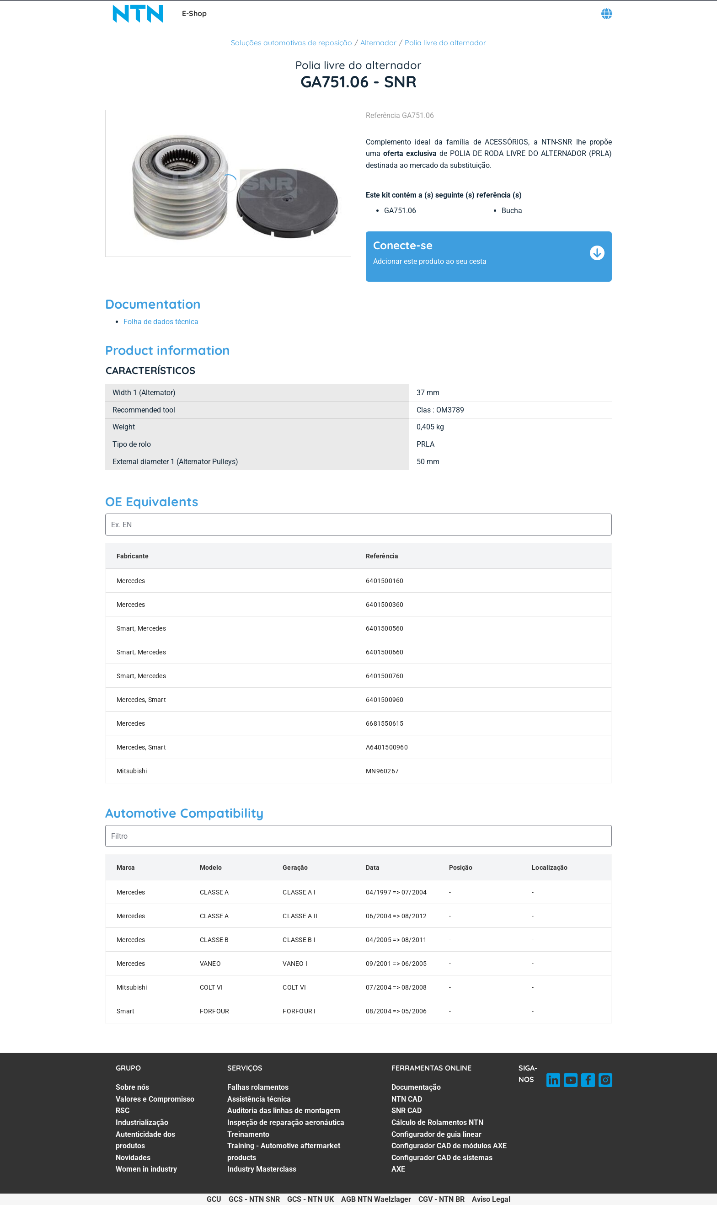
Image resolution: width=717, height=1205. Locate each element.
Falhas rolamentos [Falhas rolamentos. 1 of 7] (258, 1087)
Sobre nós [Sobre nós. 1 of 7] (132, 1087)
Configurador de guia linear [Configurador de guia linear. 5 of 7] (436, 1134)
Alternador (378, 42)
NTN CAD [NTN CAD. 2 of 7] (406, 1099)
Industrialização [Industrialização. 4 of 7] (142, 1122)
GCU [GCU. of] (214, 1199)
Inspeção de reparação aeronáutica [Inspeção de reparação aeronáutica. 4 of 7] (285, 1122)
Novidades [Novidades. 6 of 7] (133, 1157)
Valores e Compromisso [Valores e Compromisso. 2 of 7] (155, 1099)
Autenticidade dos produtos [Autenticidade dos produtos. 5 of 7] (145, 1140)
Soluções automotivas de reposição (291, 42)
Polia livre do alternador (445, 42)
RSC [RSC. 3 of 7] (122, 1110)
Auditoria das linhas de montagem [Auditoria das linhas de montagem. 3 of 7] (283, 1110)
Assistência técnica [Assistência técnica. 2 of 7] (259, 1099)
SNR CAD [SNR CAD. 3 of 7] (406, 1110)
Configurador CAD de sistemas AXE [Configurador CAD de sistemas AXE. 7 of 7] (441, 1163)
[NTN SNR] (138, 14)
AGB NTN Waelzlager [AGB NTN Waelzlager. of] (376, 1199)
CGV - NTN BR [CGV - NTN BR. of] (441, 1199)
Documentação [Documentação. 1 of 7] (416, 1087)
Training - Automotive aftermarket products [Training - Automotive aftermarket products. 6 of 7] (283, 1151)
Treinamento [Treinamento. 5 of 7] (248, 1134)
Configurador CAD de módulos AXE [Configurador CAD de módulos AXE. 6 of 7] (449, 1145)
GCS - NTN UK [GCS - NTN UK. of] (310, 1199)
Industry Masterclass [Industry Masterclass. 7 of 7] (261, 1169)
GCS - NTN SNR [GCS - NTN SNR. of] (254, 1199)
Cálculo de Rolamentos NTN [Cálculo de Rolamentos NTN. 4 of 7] (437, 1122)
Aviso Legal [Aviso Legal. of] (491, 1199)
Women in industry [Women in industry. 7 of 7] (146, 1169)
